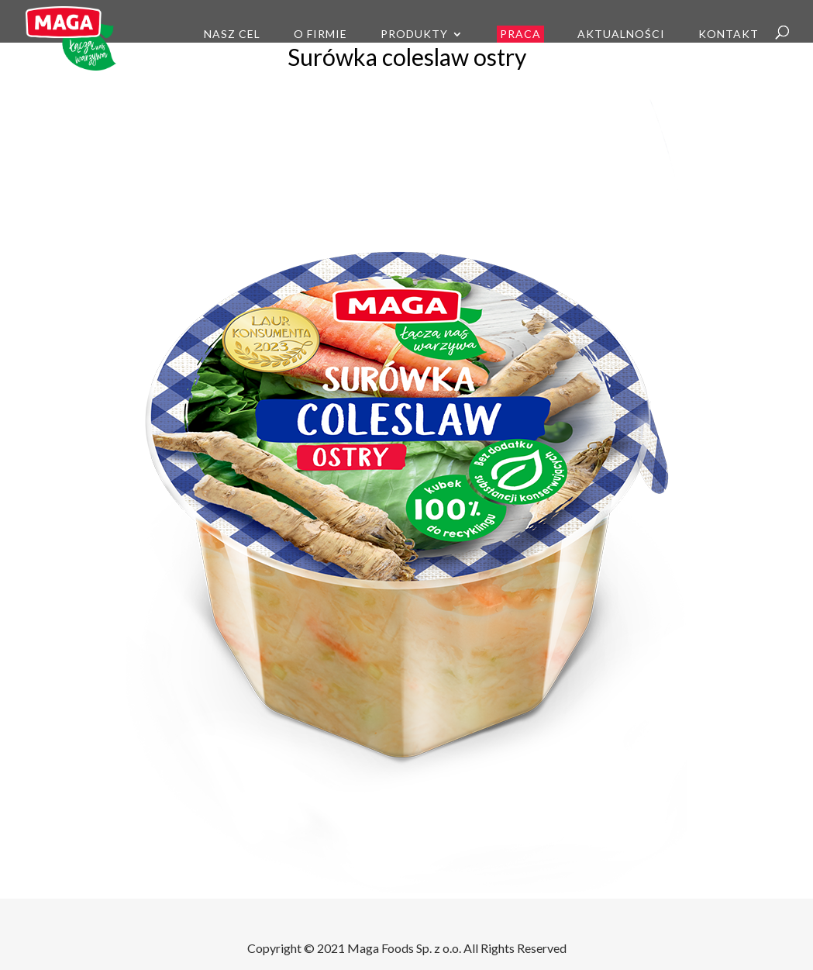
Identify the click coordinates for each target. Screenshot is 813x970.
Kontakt (728, 34)
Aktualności (621, 34)
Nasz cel (232, 34)
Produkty (414, 34)
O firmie (320, 34)
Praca (520, 33)
